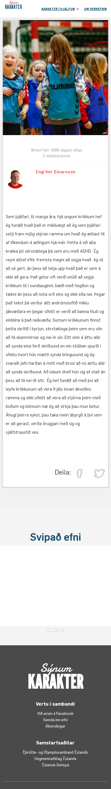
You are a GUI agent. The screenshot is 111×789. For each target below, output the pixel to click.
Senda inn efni (55, 719)
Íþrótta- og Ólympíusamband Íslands (55, 752)
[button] (59, 8)
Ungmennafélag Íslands (55, 758)
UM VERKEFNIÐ (95, 9)
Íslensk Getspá (55, 764)
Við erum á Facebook (55, 713)
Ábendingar (55, 725)
